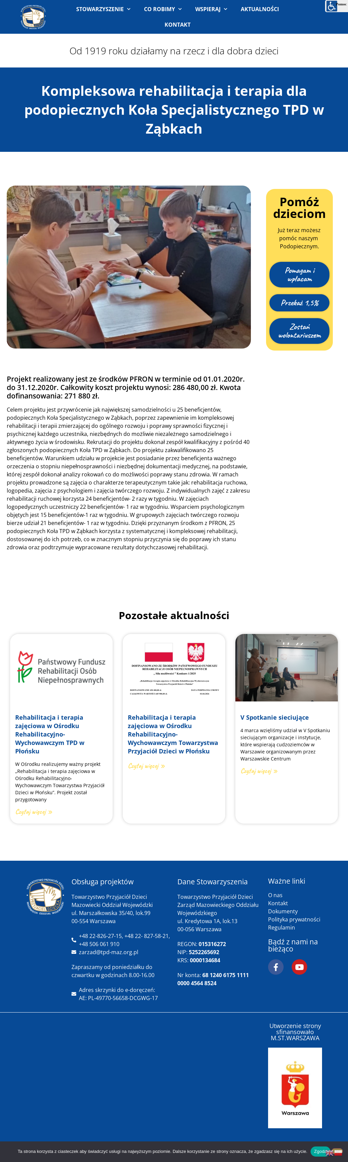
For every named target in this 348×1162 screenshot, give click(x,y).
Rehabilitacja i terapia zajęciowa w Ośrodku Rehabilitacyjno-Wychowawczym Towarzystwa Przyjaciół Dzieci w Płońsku (173, 734)
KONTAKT (178, 24)
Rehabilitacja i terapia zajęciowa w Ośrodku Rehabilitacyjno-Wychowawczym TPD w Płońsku (49, 734)
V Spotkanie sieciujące (274, 717)
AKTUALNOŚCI (260, 9)
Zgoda (320, 1151)
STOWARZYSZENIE (103, 9)
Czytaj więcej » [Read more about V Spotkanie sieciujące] (259, 770)
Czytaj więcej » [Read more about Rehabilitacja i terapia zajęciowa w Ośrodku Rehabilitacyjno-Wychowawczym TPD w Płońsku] (33, 811)
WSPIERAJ (211, 9)
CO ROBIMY (163, 9)
